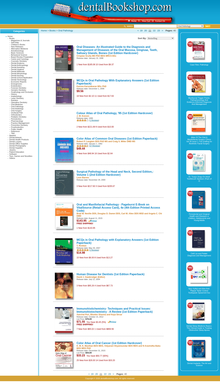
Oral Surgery (16, 111)
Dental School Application (21, 78)
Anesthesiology (17, 51)
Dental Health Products (19, 140)
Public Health (16, 129)
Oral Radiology (17, 109)
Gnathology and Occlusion (22, 92)
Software (13, 154)
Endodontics (16, 86)
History (14, 94)
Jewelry (12, 150)
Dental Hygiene (17, 69)
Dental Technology (18, 80)
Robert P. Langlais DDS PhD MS (92, 141)
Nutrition (14, 100)
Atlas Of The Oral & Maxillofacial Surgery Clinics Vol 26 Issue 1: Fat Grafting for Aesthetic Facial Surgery (199, 140)
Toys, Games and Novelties (20, 156)
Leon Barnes (83, 177)
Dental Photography (17, 146)
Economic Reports (18, 82)
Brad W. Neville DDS (86, 213)
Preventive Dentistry (19, 125)
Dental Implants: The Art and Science (199, 364)
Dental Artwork (15, 137)
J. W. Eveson (83, 116)
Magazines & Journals (20, 40)
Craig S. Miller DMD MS (124, 141)
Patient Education (16, 152)
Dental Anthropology (19, 65)
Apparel (12, 135)
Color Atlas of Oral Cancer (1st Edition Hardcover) (109, 343)
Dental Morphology (19, 73)
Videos (12, 158)
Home (10, 36)
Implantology (16, 96)
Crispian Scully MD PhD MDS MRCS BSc (96, 56)
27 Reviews (95, 146)
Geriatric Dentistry (18, 90)
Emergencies (16, 84)
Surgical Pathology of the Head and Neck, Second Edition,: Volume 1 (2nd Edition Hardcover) (115, 173)
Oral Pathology (17, 106)
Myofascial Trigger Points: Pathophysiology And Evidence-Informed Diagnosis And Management (199, 101)
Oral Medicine (17, 104)
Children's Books (18, 45)
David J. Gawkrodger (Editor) (91, 277)
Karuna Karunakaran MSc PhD (91, 86)
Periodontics (16, 119)
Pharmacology (17, 121)
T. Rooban (81, 246)
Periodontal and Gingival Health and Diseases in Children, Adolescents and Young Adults (199, 217)
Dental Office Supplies (18, 144)
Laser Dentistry (17, 98)
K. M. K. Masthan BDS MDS (90, 346)
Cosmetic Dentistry (19, 61)
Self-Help (15, 42)
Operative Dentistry (19, 102)
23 (158, 30)
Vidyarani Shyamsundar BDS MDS (121, 346)
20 (145, 30)
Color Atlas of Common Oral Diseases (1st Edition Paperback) (117, 138)
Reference (15, 131)
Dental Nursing (17, 76)
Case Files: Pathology (199, 65)
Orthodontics (16, 115)
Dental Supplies (16, 148)
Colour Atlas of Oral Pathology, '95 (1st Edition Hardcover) (115, 113)
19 (141, 30)
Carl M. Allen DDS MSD (132, 213)
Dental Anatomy (17, 63)
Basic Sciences (17, 53)
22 (154, 30)
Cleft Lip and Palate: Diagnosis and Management (199, 254)
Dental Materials (18, 71)
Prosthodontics (17, 127)
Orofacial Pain (17, 113)
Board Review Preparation (22, 57)
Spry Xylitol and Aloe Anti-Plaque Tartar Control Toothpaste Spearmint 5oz (199, 291)
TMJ (13, 133)
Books (12, 38)
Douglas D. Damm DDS (109, 213)
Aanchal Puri (83, 314)
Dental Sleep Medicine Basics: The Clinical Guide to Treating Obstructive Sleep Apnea (199, 328)
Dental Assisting (17, 67)
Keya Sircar (116, 314)
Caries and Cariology (20, 59)
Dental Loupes (15, 142)
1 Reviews (94, 120)
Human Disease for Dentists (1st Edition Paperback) (111, 274)
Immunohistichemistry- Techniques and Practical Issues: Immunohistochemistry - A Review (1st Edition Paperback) (115, 310)
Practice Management (20, 123)
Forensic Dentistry (18, 88)
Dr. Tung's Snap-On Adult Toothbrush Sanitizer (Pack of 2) (199, 179)
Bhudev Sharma (98, 314)
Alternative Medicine (19, 49)
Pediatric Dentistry (18, 117)
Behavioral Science (19, 55)
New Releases (17, 47)
